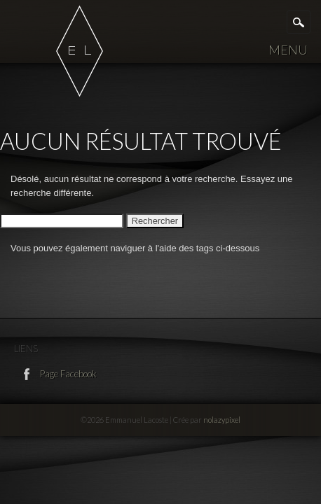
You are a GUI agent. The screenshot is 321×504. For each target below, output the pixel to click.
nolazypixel (221, 419)
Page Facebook (67, 373)
